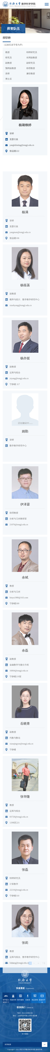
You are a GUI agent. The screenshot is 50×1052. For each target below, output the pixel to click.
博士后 (8, 79)
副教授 (8, 63)
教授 (7, 52)
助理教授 (30, 68)
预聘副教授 (10, 68)
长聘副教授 (31, 57)
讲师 (7, 73)
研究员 (8, 57)
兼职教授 (30, 73)
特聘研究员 (31, 52)
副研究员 (30, 63)
